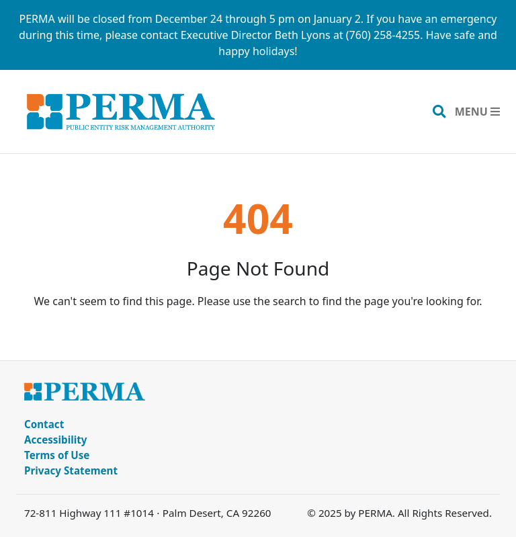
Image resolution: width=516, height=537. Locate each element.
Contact (44, 424)
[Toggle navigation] (477, 111)
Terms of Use (56, 455)
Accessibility (55, 439)
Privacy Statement (71, 470)
